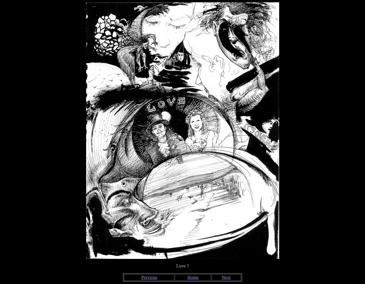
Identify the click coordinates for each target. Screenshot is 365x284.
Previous (149, 277)
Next (226, 277)
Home (192, 277)
